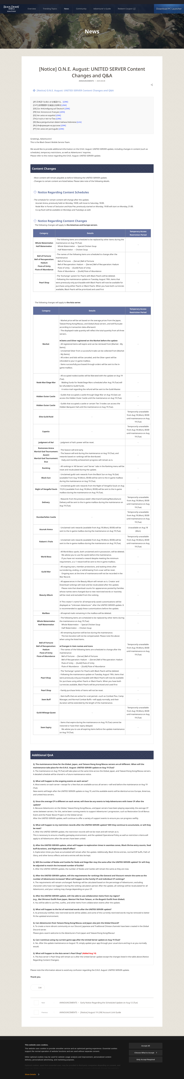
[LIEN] (62, 112)
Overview (32, 8)
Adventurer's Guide (102, 8)
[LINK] (65, 101)
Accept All (145, 1046)
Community (81, 8)
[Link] (79, 122)
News (66, 8)
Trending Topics (50, 8)
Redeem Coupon (126, 8)
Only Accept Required (145, 1059)
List (38, 987)
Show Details (30, 1074)
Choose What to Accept (145, 1053)
